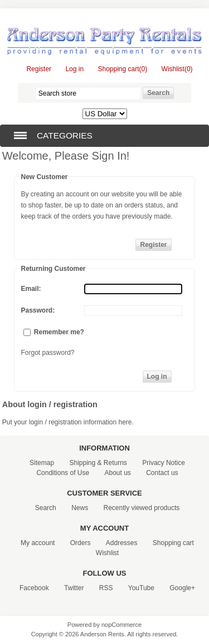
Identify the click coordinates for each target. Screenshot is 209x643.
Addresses (122, 543)
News (79, 508)
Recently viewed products (142, 508)
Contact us (162, 473)
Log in (74, 69)
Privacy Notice (163, 463)
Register (38, 69)
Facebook (34, 588)
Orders (80, 543)
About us (117, 473)
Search (45, 508)
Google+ (182, 588)
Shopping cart (173, 543)
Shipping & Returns (98, 463)
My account (38, 543)
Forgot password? (48, 353)
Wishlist (107, 553)
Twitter (74, 588)
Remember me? (59, 332)
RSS (106, 588)
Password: (38, 310)
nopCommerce (121, 624)
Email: (31, 289)
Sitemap (42, 463)
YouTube (141, 588)
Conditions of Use (62, 473)
